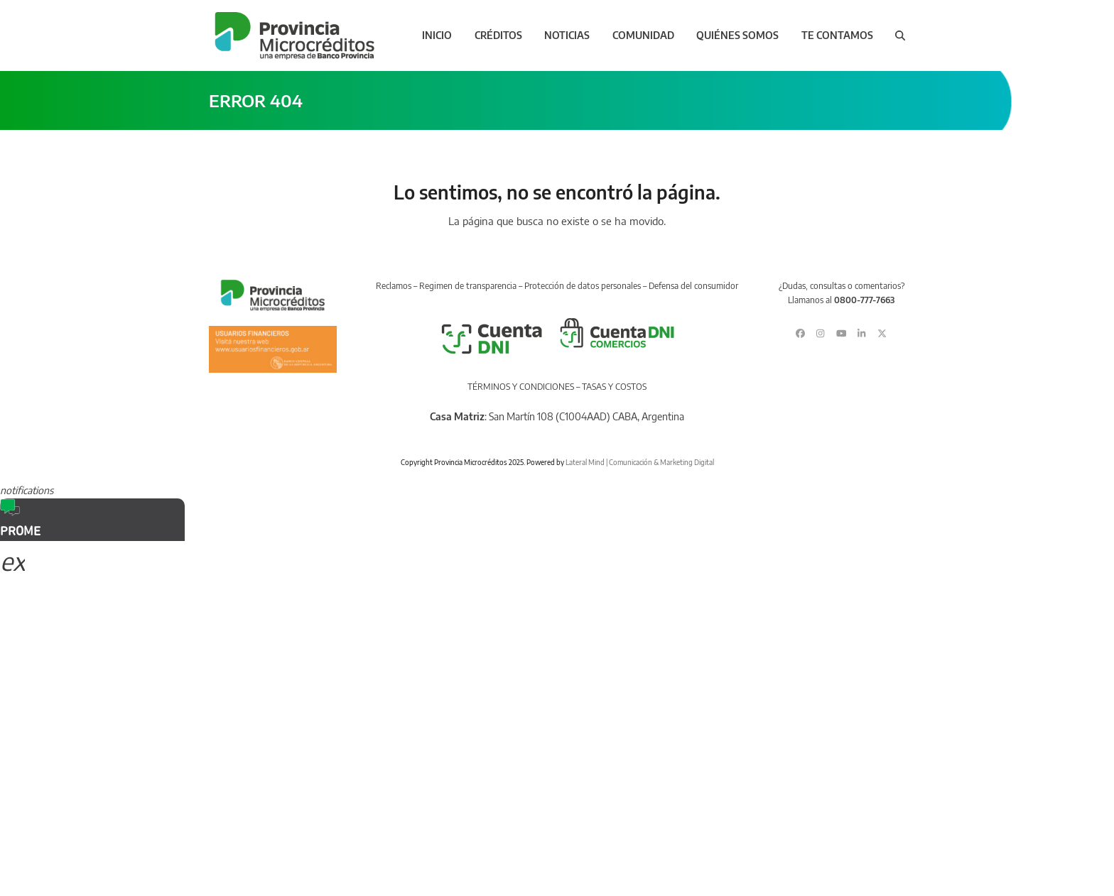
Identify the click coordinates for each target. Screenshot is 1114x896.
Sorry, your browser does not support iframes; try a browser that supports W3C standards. (106, 635)
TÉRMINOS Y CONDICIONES (520, 386)
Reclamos (393, 285)
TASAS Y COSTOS (614, 386)
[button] (900, 35)
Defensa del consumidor (693, 285)
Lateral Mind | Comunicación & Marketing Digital (640, 462)
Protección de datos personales (582, 285)
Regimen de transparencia (468, 285)
